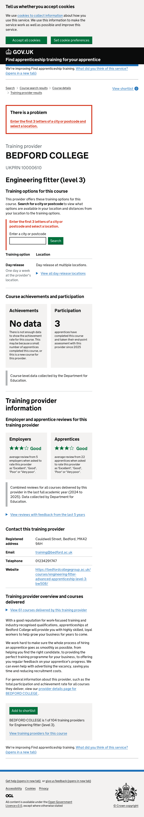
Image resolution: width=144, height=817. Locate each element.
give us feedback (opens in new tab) (68, 781)
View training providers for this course (38, 733)
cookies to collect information (40, 15)
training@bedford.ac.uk (53, 552)
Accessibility (14, 788)
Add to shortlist (23, 710)
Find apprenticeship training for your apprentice (53, 59)
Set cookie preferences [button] (71, 40)
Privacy (43, 788)
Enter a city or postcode (27, 234)
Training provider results (26, 92)
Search (10, 88)
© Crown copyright (125, 805)
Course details (61, 88)
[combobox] (27, 240)
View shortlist (125, 88)
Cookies (30, 788)
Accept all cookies (26, 40)
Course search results (34, 88)
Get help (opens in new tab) (23, 781)
